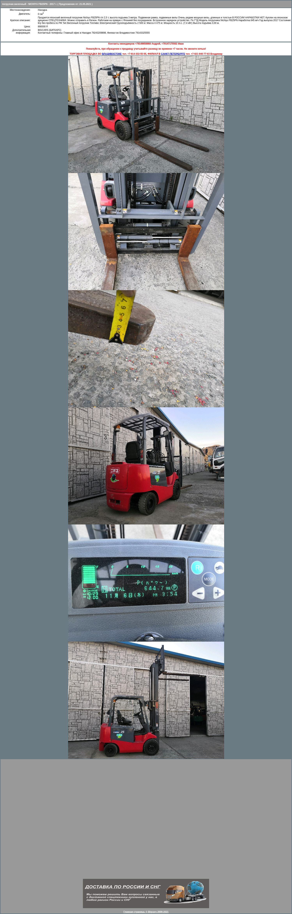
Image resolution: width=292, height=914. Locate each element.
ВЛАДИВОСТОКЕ (112, 54)
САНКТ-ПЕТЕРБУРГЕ (173, 54)
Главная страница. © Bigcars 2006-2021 (146, 911)
